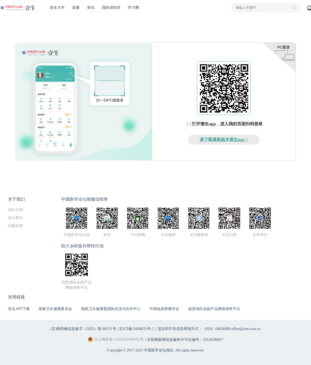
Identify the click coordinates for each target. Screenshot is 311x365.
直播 (75, 8)
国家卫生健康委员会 (55, 309)
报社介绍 (15, 210)
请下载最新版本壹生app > (224, 139)
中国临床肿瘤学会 (164, 309)
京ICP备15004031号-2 (136, 329)
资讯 (90, 8)
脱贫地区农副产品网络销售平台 (214, 309)
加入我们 (15, 218)
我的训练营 (111, 8)
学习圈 (133, 8)
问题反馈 (15, 226)
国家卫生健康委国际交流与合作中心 (111, 309)
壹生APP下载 (19, 309)
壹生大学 (57, 8)
